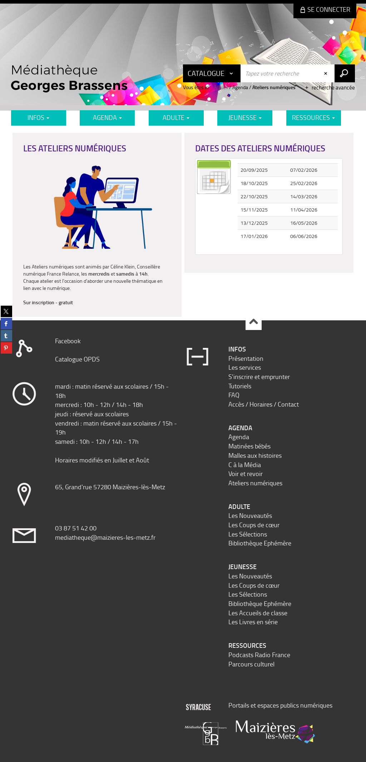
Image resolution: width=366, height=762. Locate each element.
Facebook (68, 340)
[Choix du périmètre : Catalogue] (212, 73)
